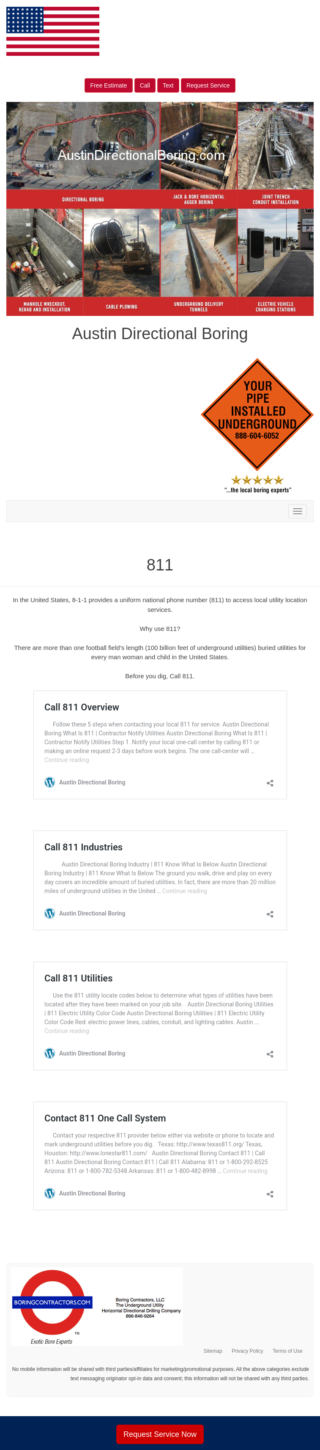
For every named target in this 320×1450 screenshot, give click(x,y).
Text (168, 85)
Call (145, 85)
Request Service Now (160, 1434)
